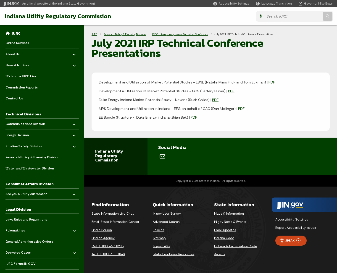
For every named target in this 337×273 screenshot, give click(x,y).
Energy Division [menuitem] (18, 134)
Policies (158, 230)
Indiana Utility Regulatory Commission (58, 16)
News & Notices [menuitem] (18, 64)
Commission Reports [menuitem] (21, 87)
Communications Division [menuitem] (25, 123)
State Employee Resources (173, 254)
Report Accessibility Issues (295, 228)
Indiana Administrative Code (235, 246)
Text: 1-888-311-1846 (108, 254)
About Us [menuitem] (18, 53)
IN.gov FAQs (161, 246)
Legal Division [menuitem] (18, 209)
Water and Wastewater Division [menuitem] (29, 168)
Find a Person (102, 230)
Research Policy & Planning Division (125, 34)
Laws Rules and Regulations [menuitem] (26, 219)
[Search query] (293, 16)
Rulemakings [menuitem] (18, 229)
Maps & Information (229, 213)
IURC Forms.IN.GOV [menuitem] (20, 264)
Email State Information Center (115, 222)
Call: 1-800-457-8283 (108, 246)
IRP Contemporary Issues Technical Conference (180, 34)
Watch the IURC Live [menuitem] (20, 76)
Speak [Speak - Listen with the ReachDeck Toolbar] (290, 240)
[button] (231, 3)
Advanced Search (166, 222)
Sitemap (159, 238)
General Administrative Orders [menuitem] (29, 241)
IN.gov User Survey (167, 213)
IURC (16, 33)
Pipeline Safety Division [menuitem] (23, 145)
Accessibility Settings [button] (291, 219)
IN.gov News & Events (230, 222)
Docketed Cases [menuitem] (18, 251)
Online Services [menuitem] (17, 43)
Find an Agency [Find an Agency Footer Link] (103, 238)
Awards (219, 254)
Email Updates (225, 230)
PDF (272, 82)
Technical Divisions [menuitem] (23, 114)
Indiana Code (224, 238)
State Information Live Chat (113, 213)
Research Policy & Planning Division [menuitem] (32, 157)
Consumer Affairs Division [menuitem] (29, 183)
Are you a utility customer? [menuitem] (26, 193)
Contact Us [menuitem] (14, 98)
